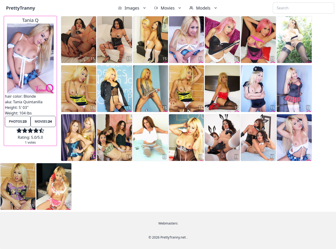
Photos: (18, 121)
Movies (168, 8)
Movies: (43, 121)
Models (203, 8)
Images (132, 8)
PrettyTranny (20, 8)
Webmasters (168, 223)
